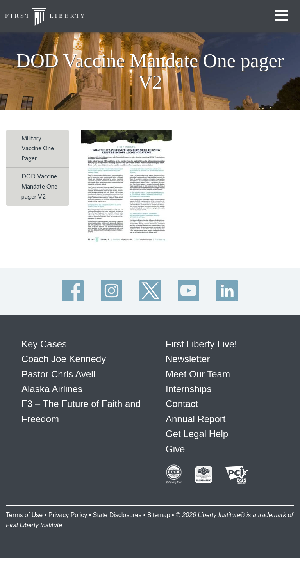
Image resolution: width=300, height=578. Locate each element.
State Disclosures (117, 515)
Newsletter (188, 359)
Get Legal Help (197, 434)
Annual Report (195, 419)
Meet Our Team (198, 374)
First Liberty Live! (201, 344)
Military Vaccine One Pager (37, 148)
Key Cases (44, 344)
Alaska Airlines (51, 389)
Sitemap (158, 515)
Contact (182, 403)
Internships (188, 389)
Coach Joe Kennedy (63, 359)
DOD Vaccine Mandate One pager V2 (39, 186)
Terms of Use (24, 515)
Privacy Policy (68, 515)
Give (175, 449)
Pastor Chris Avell (58, 374)
